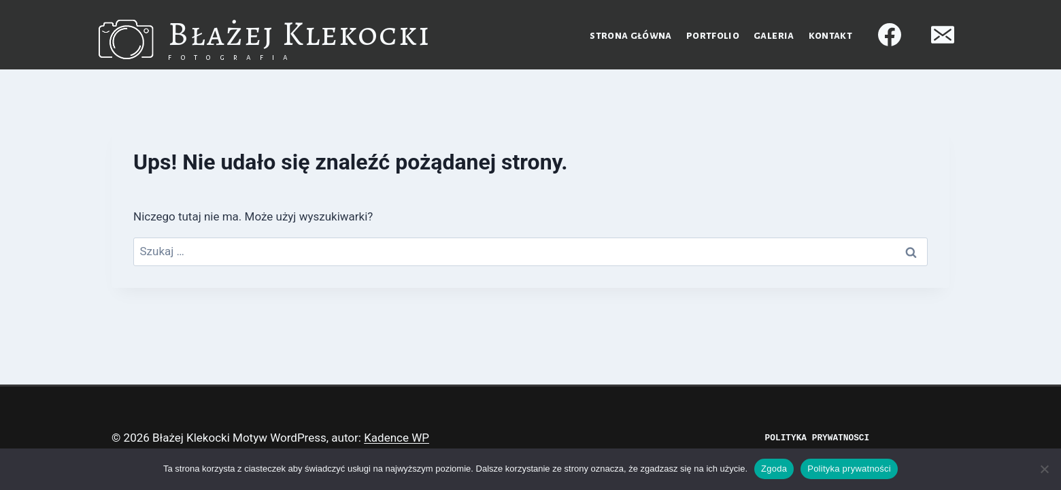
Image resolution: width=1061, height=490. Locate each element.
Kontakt (830, 35)
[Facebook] (889, 35)
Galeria (774, 35)
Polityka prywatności (849, 468)
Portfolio (712, 35)
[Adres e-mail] (943, 35)
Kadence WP (396, 437)
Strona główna (630, 35)
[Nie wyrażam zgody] (1044, 469)
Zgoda (774, 468)
